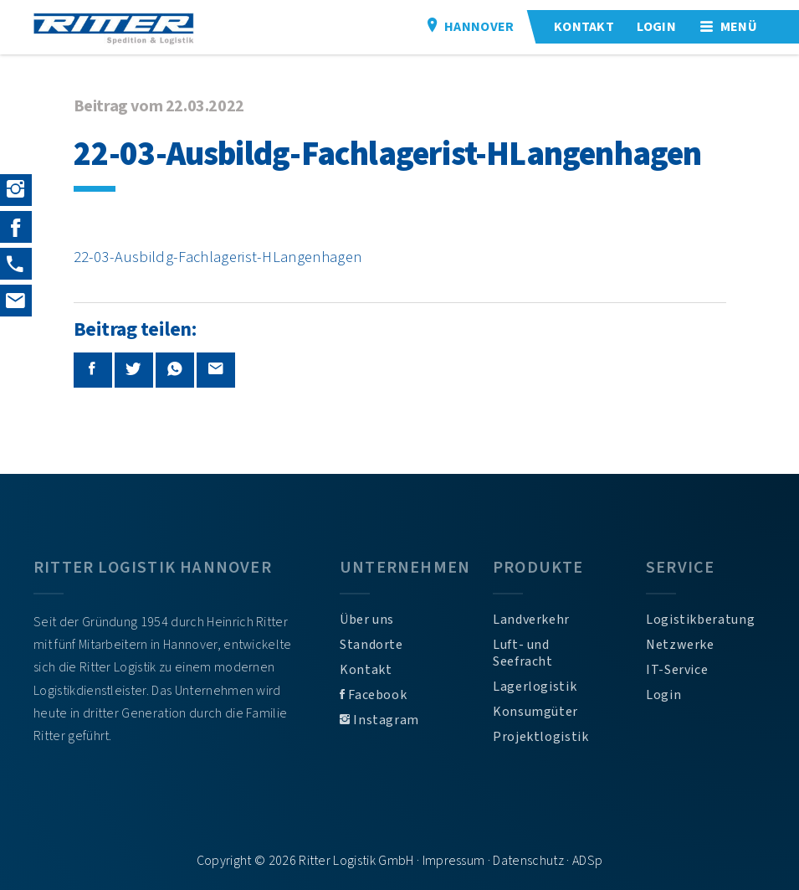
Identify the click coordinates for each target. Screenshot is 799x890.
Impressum (454, 860)
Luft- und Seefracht (523, 653)
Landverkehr (531, 619)
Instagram (379, 720)
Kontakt (366, 669)
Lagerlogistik (534, 686)
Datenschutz (528, 860)
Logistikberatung (700, 619)
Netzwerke (680, 644)
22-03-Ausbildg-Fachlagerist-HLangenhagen (218, 257)
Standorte (371, 644)
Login (663, 695)
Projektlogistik (541, 736)
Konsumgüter (535, 711)
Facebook (373, 695)
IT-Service (677, 669)
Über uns (367, 619)
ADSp (587, 860)
